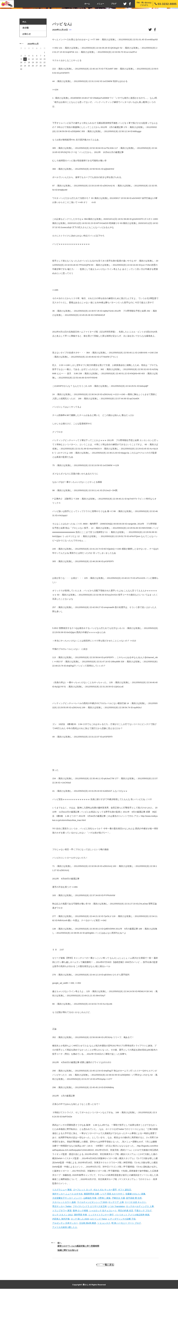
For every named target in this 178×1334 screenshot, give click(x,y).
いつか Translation (116, 1246)
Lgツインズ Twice (98, 1258)
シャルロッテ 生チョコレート (103, 1250)
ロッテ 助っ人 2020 (80, 1258)
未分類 (70, 69)
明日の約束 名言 (125, 1250)
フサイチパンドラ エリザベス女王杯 (90, 1246)
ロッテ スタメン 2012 (62, 1254)
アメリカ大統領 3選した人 (64, 1266)
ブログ (113, 4)
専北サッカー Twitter (61, 1246)
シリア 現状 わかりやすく (112, 1233)
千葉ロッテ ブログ (143, 1250)
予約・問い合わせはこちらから (143, 4)
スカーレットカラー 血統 (64, 1241)
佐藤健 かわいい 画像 (135, 1233)
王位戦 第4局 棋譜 (87, 1262)
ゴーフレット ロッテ (82, 1229)
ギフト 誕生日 (124, 1229)
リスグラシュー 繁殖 (62, 1229)
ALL (24, 61)
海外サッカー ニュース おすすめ (67, 1233)
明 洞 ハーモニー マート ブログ (126, 1262)
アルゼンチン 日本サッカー (65, 1262)
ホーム (87, 4)
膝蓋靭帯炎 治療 (91, 1233)
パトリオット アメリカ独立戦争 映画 (132, 1254)
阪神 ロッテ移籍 (80, 1250)
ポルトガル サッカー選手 (105, 1229)
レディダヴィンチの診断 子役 (122, 1258)
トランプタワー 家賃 (62, 1250)
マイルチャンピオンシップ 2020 (92, 1241)
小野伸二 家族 (104, 1237)
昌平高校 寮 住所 (134, 1237)
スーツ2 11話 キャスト (135, 1241)
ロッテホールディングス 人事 (140, 1246)
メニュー (100, 4)
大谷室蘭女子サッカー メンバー (67, 1237)
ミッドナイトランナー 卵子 (101, 1254)
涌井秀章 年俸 (80, 1254)
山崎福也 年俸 (89, 1237)
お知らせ (26, 73)
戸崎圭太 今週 (118, 1237)
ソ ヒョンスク (103, 1262)
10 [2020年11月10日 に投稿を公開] (25, 99)
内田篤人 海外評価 (61, 1258)
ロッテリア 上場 (115, 1241)
